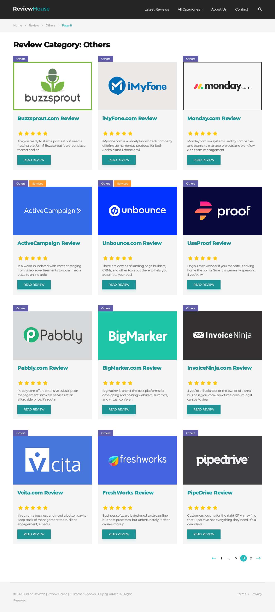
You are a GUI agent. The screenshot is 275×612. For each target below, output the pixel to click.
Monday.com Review (213, 118)
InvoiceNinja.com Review (219, 368)
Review (34, 25)
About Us (219, 9)
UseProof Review (209, 243)
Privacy (257, 594)
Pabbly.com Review (42, 368)
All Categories (189, 9)
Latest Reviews (157, 9)
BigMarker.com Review (131, 368)
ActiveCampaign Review (48, 243)
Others (50, 25)
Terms (241, 594)
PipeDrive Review (209, 493)
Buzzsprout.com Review (48, 118)
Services (37, 183)
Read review (34, 160)
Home (17, 25)
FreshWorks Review (127, 493)
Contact (241, 9)
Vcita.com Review (40, 493)
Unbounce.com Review (132, 243)
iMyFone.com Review (129, 118)
